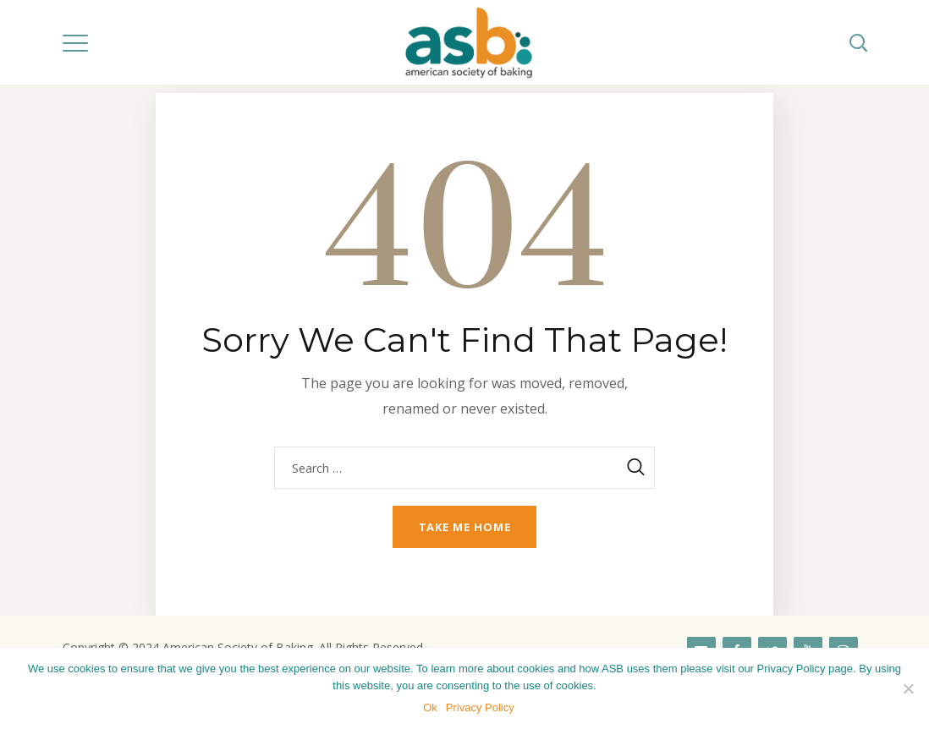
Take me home (465, 526)
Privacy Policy (480, 707)
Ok (430, 707)
